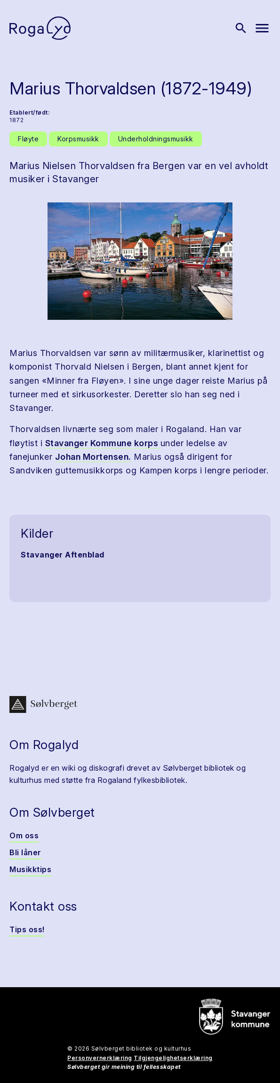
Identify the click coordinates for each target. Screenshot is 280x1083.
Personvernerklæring (99, 1057)
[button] (140, 261)
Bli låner (25, 852)
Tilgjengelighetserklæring (173, 1057)
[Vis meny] (262, 28)
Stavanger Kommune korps (102, 443)
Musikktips (30, 869)
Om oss (24, 835)
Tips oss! (27, 929)
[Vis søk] (241, 28)
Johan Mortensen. (93, 457)
